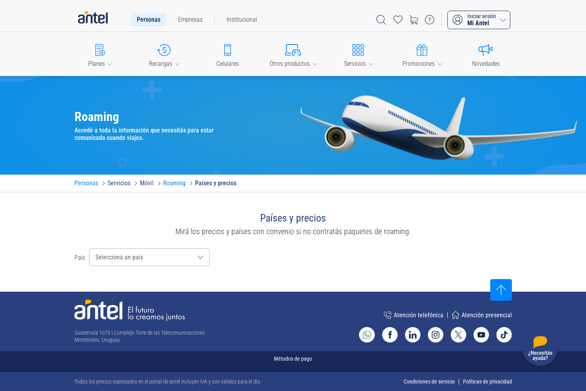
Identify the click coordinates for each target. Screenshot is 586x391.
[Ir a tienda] (414, 20)
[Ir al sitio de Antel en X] (458, 335)
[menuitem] (148, 19)
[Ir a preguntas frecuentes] (429, 20)
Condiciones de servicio (429, 381)
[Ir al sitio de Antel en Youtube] (481, 335)
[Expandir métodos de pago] (293, 361)
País (79, 257)
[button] (100, 53)
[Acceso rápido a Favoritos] (398, 20)
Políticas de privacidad (487, 381)
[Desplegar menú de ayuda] (540, 350)
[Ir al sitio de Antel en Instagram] (435, 335)
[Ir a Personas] (86, 183)
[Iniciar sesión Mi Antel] (479, 20)
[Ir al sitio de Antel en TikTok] (504, 335)
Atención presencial (482, 315)
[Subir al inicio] (501, 290)
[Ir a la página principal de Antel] (129, 310)
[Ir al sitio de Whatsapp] (367, 335)
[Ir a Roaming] (174, 183)
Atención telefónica (413, 315)
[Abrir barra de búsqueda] (381, 20)
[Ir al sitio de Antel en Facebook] (390, 335)
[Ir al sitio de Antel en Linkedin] (412, 335)
